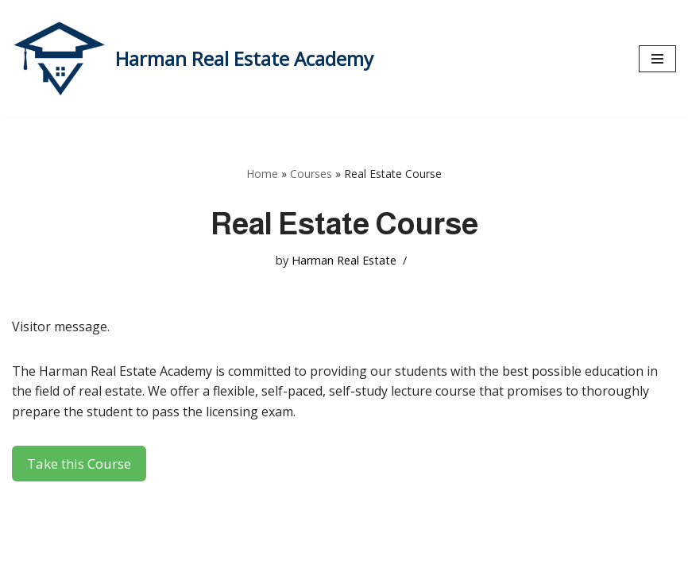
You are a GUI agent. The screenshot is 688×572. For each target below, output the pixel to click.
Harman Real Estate (344, 260)
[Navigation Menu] (657, 58)
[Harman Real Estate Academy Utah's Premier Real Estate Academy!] (192, 58)
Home (262, 173)
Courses (311, 173)
